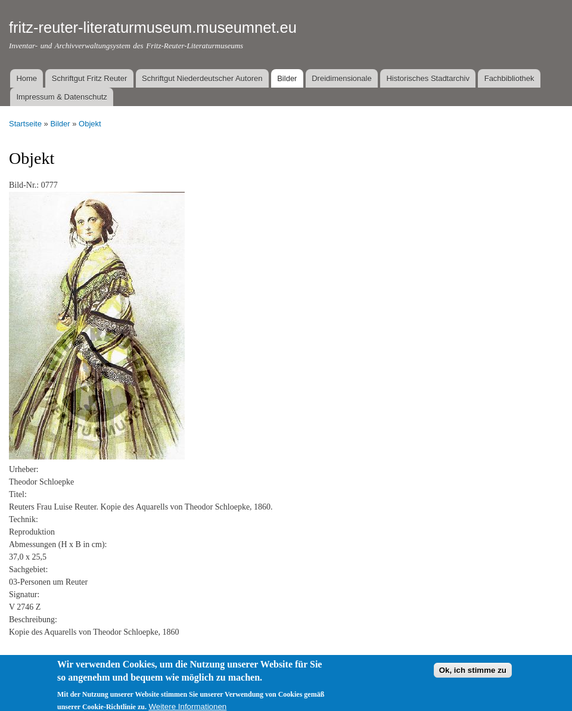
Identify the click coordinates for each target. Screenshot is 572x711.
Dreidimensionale (341, 78)
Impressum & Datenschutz (61, 96)
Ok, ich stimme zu (472, 676)
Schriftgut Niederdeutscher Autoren (202, 78)
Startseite (25, 123)
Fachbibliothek (509, 78)
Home (26, 78)
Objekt (90, 123)
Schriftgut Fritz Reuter (89, 78)
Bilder (287, 78)
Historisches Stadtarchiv (427, 78)
